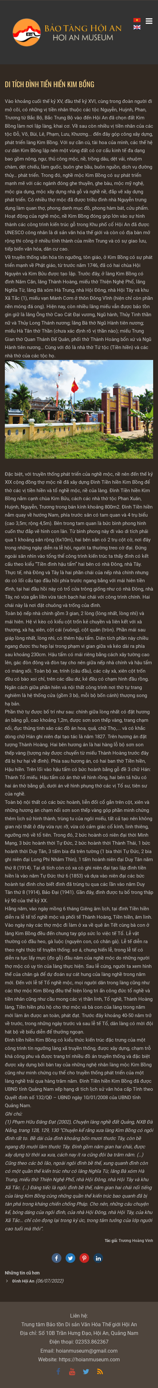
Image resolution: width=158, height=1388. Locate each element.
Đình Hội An (23, 1281)
